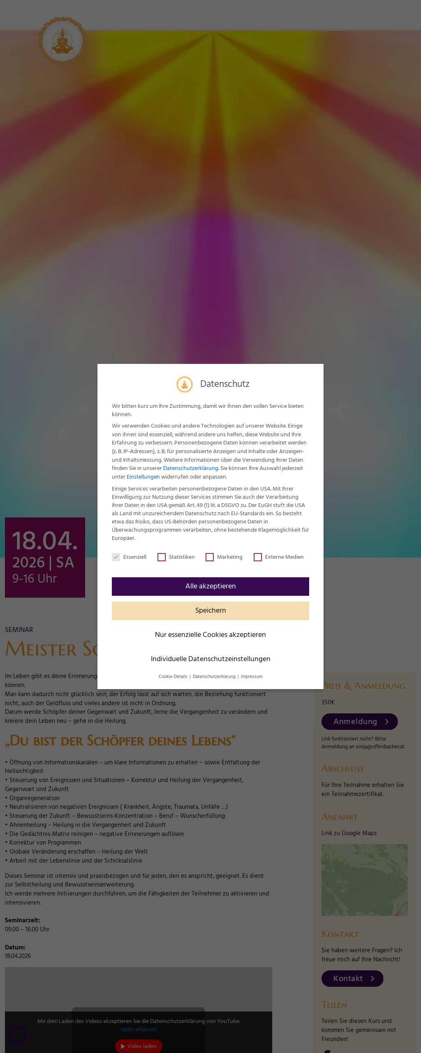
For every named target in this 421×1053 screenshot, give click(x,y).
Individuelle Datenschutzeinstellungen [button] (211, 659)
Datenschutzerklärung (190, 468)
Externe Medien (279, 557)
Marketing (224, 557)
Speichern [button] (210, 611)
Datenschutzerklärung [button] (215, 677)
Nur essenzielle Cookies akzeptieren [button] (210, 635)
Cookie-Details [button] (174, 677)
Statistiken (176, 557)
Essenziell (129, 557)
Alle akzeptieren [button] (210, 586)
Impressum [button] (252, 677)
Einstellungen (143, 477)
